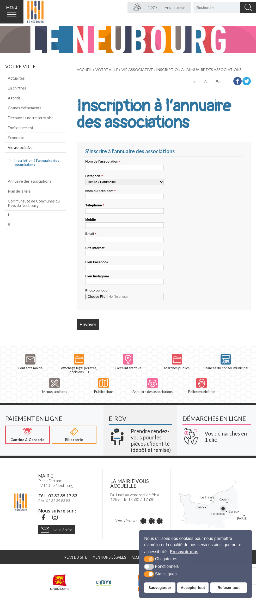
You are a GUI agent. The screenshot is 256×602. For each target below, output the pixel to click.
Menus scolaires (54, 386)
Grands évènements (24, 108)
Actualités (16, 78)
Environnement (20, 128)
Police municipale (201, 386)
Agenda (14, 98)
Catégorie (94, 176)
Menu (11, 7)
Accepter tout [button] (193, 588)
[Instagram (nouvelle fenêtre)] (55, 517)
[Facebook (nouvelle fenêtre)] (43, 517)
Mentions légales (109, 557)
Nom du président (100, 191)
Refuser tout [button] (228, 588)
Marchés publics (177, 362)
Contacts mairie (30, 362)
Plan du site (75, 557)
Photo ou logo (96, 290)
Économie (16, 137)
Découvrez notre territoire (30, 118)
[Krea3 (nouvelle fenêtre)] (140, 438)
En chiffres (17, 88)
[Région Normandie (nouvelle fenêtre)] (60, 582)
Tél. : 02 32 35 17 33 (57, 495)
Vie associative (20, 147)
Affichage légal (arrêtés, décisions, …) (79, 364)
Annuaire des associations (29, 181)
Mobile (90, 220)
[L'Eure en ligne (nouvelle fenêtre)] (103, 582)
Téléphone (94, 205)
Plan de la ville (19, 191)
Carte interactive (128, 362)
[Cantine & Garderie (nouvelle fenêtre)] (27, 435)
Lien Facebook (96, 262)
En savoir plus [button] (184, 552)
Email (90, 234)
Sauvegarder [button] (159, 588)
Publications (103, 386)
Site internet (94, 248)
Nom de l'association (102, 161)
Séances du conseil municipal (225, 362)
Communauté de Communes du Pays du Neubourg (34, 203)
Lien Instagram (97, 276)
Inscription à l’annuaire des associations (36, 162)
